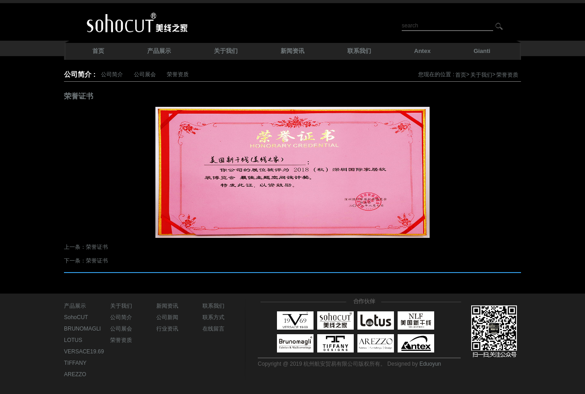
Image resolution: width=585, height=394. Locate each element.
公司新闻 (167, 317)
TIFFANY (75, 363)
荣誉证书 (97, 247)
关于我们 (481, 75)
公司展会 (145, 74)
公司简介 (112, 74)
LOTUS (73, 340)
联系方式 (213, 317)
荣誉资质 (178, 74)
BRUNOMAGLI (82, 329)
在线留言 (213, 329)
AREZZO (75, 374)
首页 (460, 75)
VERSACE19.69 (84, 351)
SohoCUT (76, 317)
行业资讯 (167, 329)
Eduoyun (430, 364)
